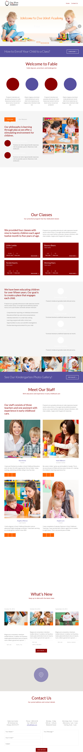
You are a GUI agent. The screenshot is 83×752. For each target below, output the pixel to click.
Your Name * (9, 732)
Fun (21, 644)
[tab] (10, 119)
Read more (35, 256)
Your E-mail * (9, 738)
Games (69, 642)
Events (18, 644)
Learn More (72, 51)
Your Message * (49, 732)
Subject (8, 744)
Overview (10, 119)
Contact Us (74, 3)
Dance (34, 644)
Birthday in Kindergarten (66, 628)
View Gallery (72, 377)
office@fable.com (32, 725)
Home (68, 3)
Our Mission (23, 119)
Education (38, 644)
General (73, 642)
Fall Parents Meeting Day (40, 628)
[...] (25, 640)
